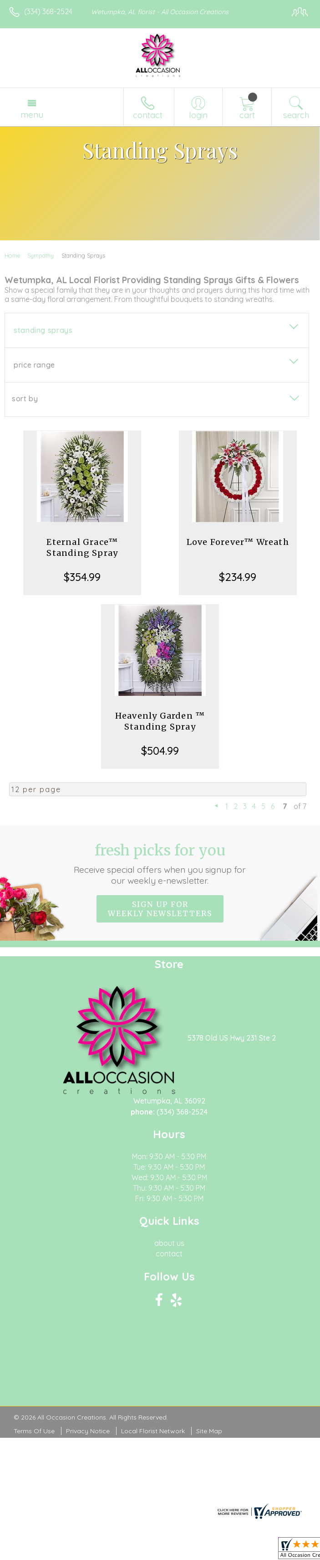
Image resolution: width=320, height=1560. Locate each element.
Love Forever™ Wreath (238, 542)
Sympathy (40, 255)
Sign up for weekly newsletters (160, 909)
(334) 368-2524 (48, 11)
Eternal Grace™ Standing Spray (82, 547)
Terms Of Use (34, 1431)
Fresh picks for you (160, 863)
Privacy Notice (88, 1431)
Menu (31, 114)
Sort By (25, 398)
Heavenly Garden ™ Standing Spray (160, 721)
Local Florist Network (153, 1431)
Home (12, 255)
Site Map (209, 1431)
